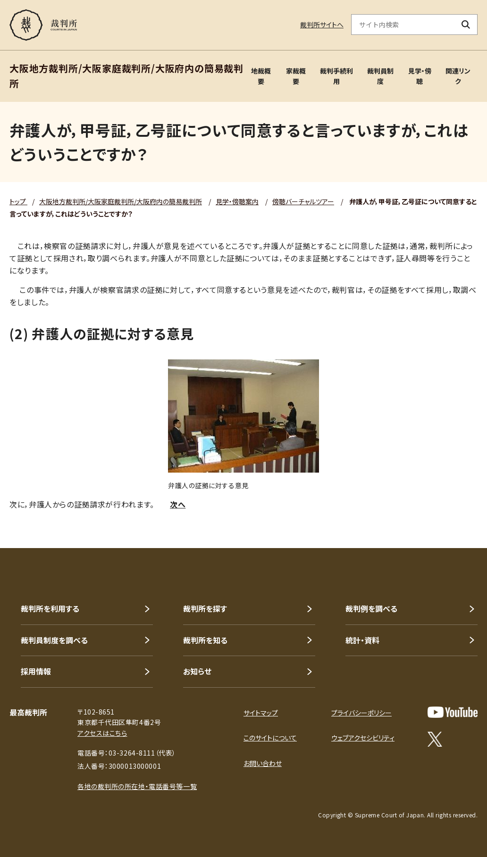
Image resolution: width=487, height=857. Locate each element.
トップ (18, 201)
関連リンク (457, 76)
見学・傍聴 (419, 76)
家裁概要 (296, 76)
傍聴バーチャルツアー (303, 201)
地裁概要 (261, 76)
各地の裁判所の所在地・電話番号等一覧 (137, 786)
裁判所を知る (205, 640)
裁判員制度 (380, 76)
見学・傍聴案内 (237, 201)
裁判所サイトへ (322, 24)
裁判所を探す (205, 608)
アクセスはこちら (102, 733)
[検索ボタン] (466, 24)
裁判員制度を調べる (54, 640)
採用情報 (36, 671)
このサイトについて (270, 737)
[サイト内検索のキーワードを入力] (403, 24)
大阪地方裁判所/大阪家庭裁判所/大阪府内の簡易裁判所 (120, 201)
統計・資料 (362, 640)
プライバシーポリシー (361, 712)
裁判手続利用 (336, 76)
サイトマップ (261, 712)
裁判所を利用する (50, 608)
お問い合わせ (263, 763)
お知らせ (197, 671)
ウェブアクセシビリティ (363, 737)
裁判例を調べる (371, 608)
